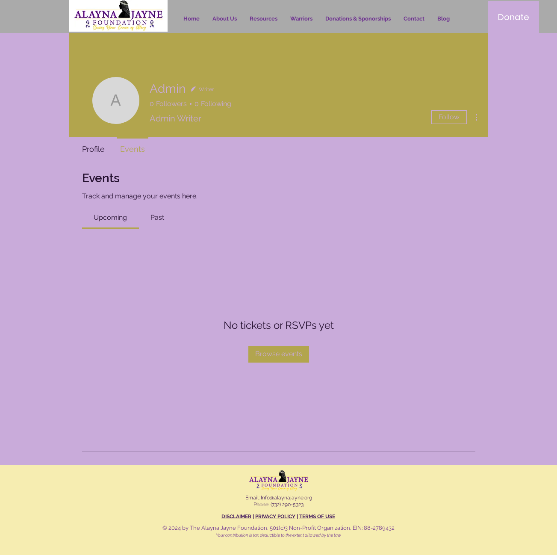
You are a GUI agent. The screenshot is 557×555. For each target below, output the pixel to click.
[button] (263, 18)
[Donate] (513, 17)
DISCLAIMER (236, 517)
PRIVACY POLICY (275, 517)
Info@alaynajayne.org (286, 498)
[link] (110, 217)
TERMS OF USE (317, 517)
